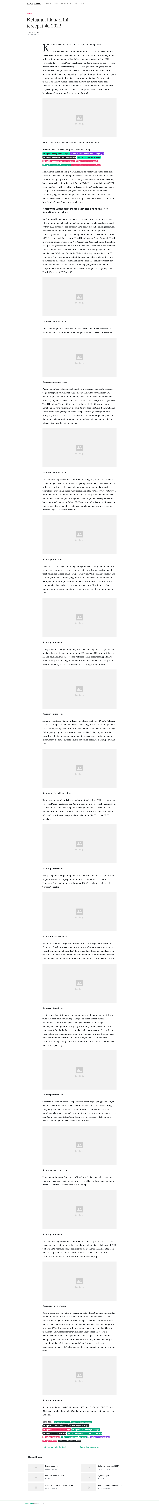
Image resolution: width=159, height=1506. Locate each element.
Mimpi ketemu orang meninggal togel (59, 157)
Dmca (56, 3)
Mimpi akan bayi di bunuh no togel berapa (73, 1422)
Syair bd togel (103, 1476)
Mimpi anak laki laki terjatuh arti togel (85, 1433)
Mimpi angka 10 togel (79, 1426)
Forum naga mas (51, 1466)
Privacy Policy (66, 3)
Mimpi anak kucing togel (99, 1437)
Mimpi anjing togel (51, 1437)
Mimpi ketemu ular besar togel (56, 165)
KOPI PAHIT (29, 1503)
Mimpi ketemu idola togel (89, 157)
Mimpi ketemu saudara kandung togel (87, 153)
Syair (82, 3)
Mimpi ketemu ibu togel (86, 161)
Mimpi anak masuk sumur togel (56, 1429)
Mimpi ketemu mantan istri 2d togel (59, 161)
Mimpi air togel (50, 1441)
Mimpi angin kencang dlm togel (85, 1429)
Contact (49, 3)
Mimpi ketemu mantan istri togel (86, 165)
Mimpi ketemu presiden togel (56, 153)
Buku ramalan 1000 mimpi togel (110, 1485)
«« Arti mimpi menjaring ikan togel (53, 1447)
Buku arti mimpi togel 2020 (108, 1466)
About (76, 3)
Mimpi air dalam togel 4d (54, 1476)
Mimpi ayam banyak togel (54, 1433)
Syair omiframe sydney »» (89, 1447)
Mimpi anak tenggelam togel (73, 1437)
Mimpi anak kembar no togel (55, 1426)
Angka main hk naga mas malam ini (59, 1485)
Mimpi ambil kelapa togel (70, 1441)
